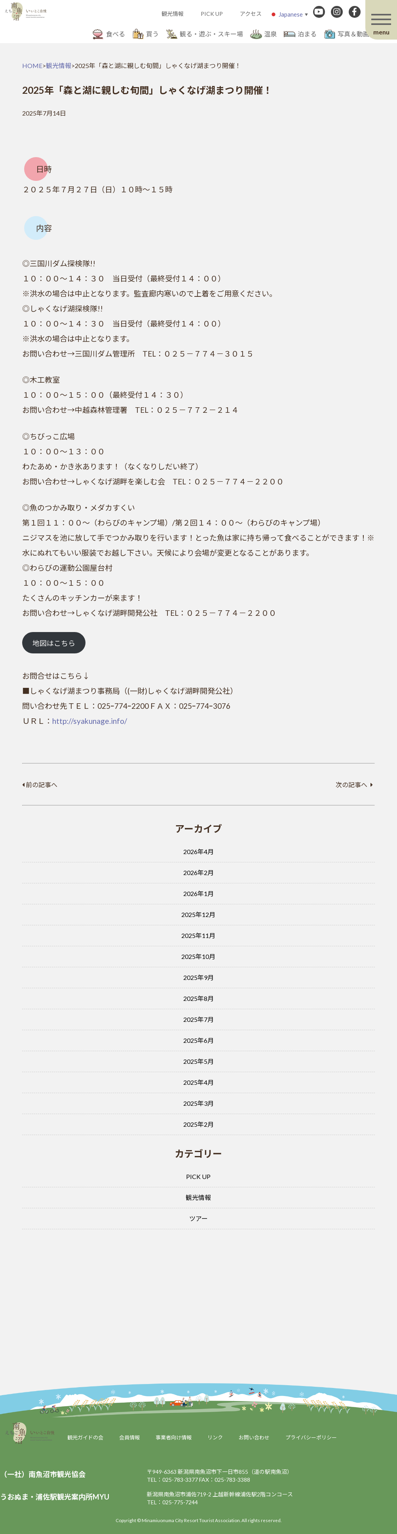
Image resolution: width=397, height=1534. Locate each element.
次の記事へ (354, 784)
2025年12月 (198, 914)
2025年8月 (198, 998)
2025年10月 (198, 956)
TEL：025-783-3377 (172, 1479)
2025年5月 (198, 1061)
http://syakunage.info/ (89, 720)
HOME (32, 65)
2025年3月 (198, 1103)
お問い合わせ (254, 1437)
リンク (215, 1437)
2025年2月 (198, 1124)
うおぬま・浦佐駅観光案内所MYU (54, 1496)
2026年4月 (198, 851)
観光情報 (172, 13)
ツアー (198, 1218)
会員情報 (129, 1437)
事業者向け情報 (174, 1437)
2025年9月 (198, 977)
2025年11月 (198, 935)
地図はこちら (53, 643)
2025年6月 (198, 1040)
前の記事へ (39, 784)
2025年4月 (198, 1082)
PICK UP (212, 13)
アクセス (251, 13)
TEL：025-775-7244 (172, 1502)
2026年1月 (198, 893)
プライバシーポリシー (311, 1437)
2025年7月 (198, 1019)
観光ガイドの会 (85, 1437)
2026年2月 (198, 872)
